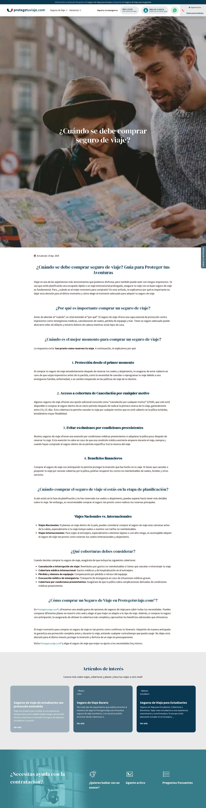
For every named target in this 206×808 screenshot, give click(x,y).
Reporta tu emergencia (107, 10)
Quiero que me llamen (194, 13)
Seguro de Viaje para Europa (99, 2)
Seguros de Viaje (59, 10)
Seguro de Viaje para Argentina (138, 2)
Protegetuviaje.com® (48, 782)
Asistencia (76, 10)
